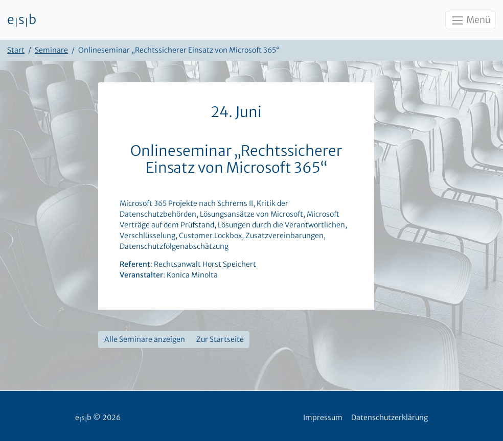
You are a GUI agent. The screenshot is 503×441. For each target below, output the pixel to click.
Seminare (51, 50)
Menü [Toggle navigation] (470, 20)
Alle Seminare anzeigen (144, 339)
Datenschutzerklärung (389, 417)
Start (16, 50)
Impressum (322, 417)
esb (21, 20)
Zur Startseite (220, 339)
